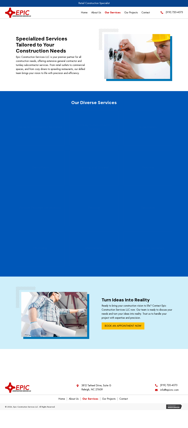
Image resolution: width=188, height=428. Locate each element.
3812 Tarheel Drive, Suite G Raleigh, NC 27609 (96, 388)
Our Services (90, 400)
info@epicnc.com (169, 391)
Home (61, 400)
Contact (123, 400)
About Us (74, 400)
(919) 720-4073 (174, 12)
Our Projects (108, 400)
